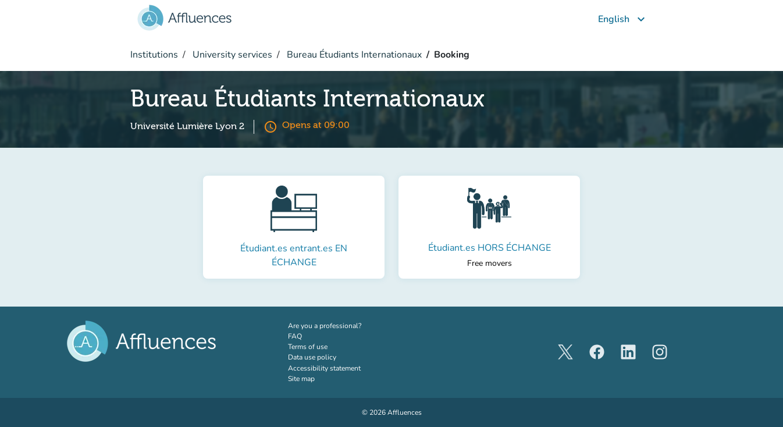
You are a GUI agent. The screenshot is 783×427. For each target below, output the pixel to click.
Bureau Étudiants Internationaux (353, 54)
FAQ (295, 336)
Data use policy (312, 357)
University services (231, 54)
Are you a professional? (339, 325)
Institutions (154, 54)
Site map (301, 378)
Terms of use (308, 346)
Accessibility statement (324, 368)
